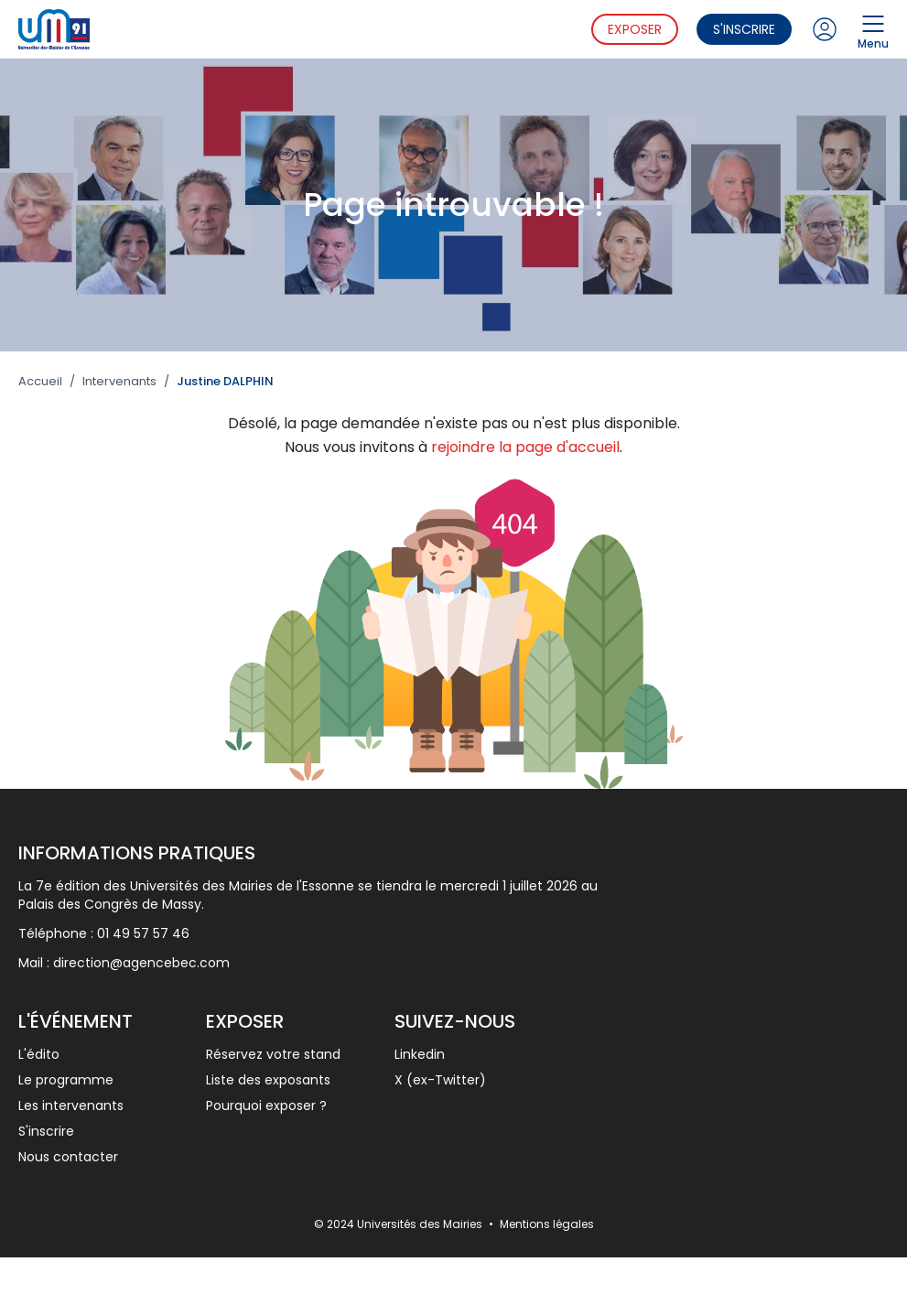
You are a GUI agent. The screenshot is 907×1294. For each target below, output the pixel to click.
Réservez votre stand (273, 1054)
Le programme (65, 1080)
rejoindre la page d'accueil (525, 447)
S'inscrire (744, 29)
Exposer (635, 29)
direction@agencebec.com (141, 963)
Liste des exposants (268, 1080)
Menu (873, 29)
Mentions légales (547, 1224)
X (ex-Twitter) (440, 1080)
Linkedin (419, 1054)
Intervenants (119, 381)
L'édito (38, 1054)
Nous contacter (68, 1157)
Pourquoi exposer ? (266, 1105)
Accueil (40, 381)
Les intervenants (71, 1105)
